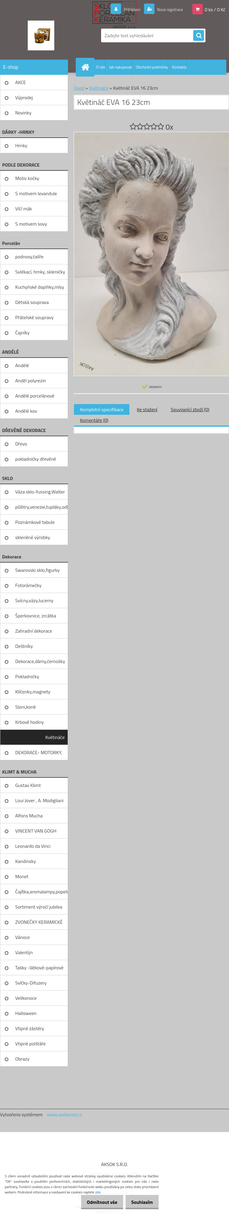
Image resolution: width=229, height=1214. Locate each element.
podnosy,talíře (29, 256)
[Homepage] (86, 67)
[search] (198, 35)
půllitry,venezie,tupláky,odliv (41, 506)
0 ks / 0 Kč (215, 9)
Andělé (22, 365)
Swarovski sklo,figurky (37, 570)
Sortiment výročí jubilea (38, 906)
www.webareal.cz (64, 1114)
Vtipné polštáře (30, 1043)
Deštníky (24, 646)
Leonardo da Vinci (32, 846)
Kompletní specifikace (101, 409)
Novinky (23, 112)
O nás (100, 67)
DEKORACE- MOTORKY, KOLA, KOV (38, 754)
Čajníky (22, 332)
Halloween (25, 1013)
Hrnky (21, 145)
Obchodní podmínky (152, 67)
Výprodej (24, 97)
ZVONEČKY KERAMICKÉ (39, 922)
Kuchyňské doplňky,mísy (39, 287)
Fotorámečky (28, 585)
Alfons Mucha (29, 815)
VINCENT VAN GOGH (35, 830)
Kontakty (179, 67)
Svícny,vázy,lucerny (34, 600)
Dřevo (21, 443)
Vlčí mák (23, 208)
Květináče (55, 737)
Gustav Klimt (28, 785)
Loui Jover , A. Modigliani (39, 800)
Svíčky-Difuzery (31, 982)
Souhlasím (140, 1202)
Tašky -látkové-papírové (39, 967)
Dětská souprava (32, 302)
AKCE (20, 82)
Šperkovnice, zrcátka (35, 615)
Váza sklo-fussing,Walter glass (40, 493)
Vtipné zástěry (29, 1028)
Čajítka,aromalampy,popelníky (41, 891)
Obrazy (22, 1058)
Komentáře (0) (94, 420)
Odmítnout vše (97, 1202)
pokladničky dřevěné (35, 458)
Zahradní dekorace (33, 630)
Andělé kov (26, 411)
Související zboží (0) (190, 409)
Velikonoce (26, 998)
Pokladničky (27, 676)
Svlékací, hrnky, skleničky (40, 271)
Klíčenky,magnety (32, 691)
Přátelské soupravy (34, 317)
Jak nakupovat (120, 67)
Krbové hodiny (29, 722)
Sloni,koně (25, 706)
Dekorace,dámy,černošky (40, 661)
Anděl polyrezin (30, 380)
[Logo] (41, 35)
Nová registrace (167, 9)
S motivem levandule (36, 193)
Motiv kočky (27, 178)
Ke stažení (147, 409)
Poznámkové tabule (35, 522)
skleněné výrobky (32, 537)
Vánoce (22, 937)
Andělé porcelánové (34, 395)
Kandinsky (25, 861)
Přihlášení (125, 9)
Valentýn (24, 952)
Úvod (79, 87)
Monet (21, 876)
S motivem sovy (31, 223)
